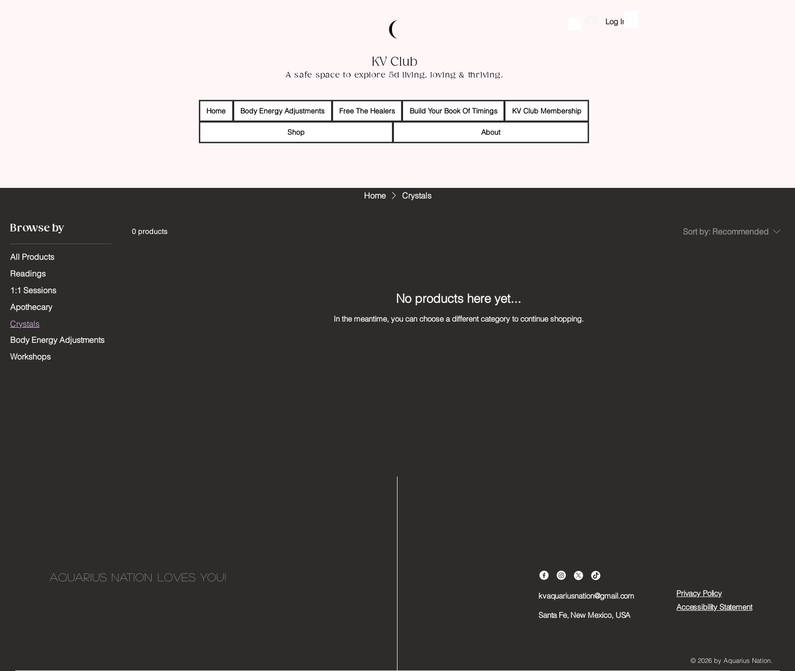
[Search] (631, 19)
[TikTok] (595, 575)
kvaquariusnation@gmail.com (586, 596)
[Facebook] (544, 575)
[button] (574, 21)
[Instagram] (561, 575)
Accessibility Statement (714, 607)
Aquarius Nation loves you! (138, 576)
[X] (578, 575)
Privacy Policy (699, 593)
